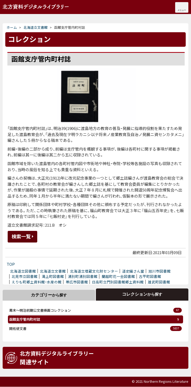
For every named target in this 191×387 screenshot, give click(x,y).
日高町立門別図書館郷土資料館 (118, 282)
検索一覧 (21, 236)
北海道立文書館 (36, 6)
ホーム (12, 27)
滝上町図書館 (53, 276)
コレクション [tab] (142, 294)
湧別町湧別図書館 (82, 276)
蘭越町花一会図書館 (118, 276)
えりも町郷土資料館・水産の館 (37, 282)
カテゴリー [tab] (49, 295)
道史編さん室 (133, 271)
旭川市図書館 (159, 271)
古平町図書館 (150, 276)
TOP (11, 264)
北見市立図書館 (25, 276)
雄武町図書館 (159, 282)
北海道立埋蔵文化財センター (94, 271)
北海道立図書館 (23, 271)
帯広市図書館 (77, 282)
